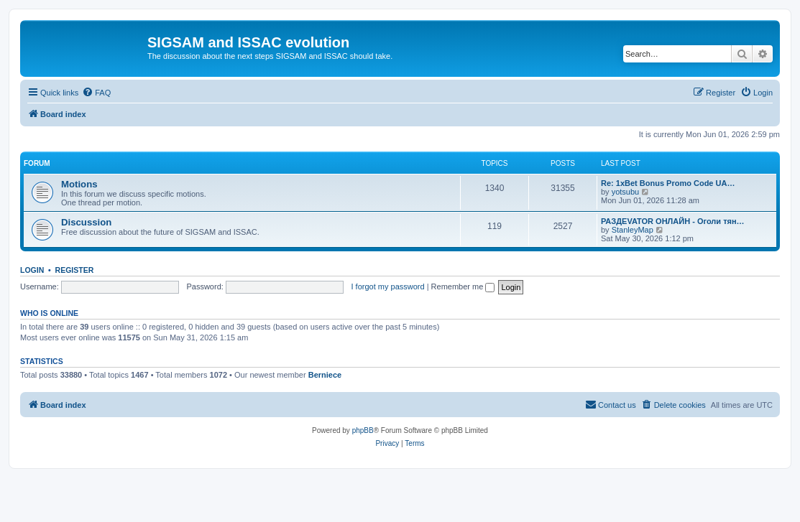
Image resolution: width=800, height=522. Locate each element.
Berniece (324, 374)
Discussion (86, 222)
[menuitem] (96, 92)
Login (32, 270)
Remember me (463, 286)
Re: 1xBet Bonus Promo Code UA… (668, 183)
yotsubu (626, 191)
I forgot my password (388, 286)
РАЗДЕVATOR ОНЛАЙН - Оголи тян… (673, 221)
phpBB (363, 430)
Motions (79, 184)
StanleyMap (632, 229)
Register (74, 270)
